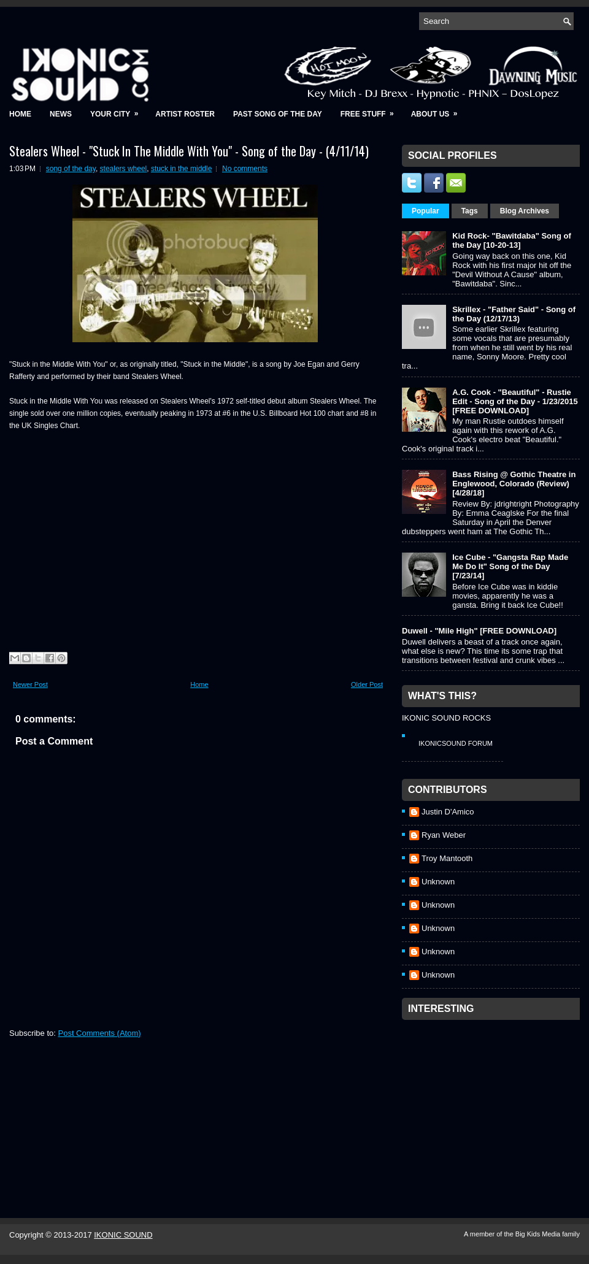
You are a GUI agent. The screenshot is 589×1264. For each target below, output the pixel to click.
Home (20, 114)
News (61, 114)
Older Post (367, 684)
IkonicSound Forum (455, 743)
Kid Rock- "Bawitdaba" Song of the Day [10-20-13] (511, 240)
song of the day (71, 168)
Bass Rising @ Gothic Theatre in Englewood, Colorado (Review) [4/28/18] (514, 483)
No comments (245, 168)
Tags (469, 211)
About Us (438, 110)
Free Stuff (371, 110)
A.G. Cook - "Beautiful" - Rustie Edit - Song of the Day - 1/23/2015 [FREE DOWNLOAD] (514, 401)
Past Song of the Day (277, 114)
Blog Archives (524, 211)
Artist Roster (185, 114)
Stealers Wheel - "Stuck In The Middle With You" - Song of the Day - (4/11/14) (189, 151)
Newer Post (30, 684)
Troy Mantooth (447, 858)
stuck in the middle (181, 168)
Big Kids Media (538, 1234)
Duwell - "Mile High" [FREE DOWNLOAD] (479, 630)
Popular (425, 211)
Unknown (438, 881)
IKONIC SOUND (123, 1234)
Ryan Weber (444, 835)
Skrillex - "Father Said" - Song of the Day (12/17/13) (514, 314)
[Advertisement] (494, 1102)
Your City (118, 110)
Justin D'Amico (448, 811)
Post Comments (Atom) (99, 1033)
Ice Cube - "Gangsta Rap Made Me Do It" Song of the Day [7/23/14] (510, 566)
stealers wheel (123, 168)
